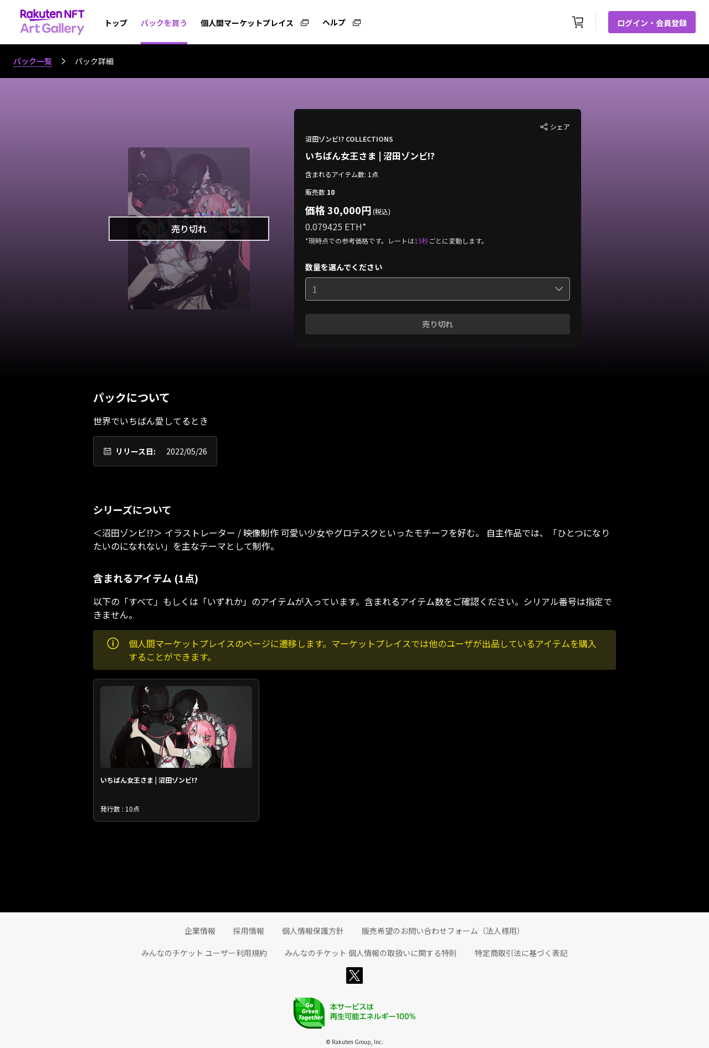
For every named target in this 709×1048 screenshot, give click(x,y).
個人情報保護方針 (313, 930)
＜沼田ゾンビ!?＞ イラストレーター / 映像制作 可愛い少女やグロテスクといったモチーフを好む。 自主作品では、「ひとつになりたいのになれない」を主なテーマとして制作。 (351, 539)
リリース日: (135, 451)
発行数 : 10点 (120, 808)
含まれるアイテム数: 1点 (341, 174)
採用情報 (248, 930)
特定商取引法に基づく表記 (521, 952)
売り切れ (437, 323)
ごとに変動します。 (458, 240)
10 (331, 192)
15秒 (421, 240)
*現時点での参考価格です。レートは (359, 240)
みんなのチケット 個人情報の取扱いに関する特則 (371, 952)
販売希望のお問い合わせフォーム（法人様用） (443, 930)
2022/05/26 (186, 451)
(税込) (381, 211)
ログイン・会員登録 (652, 22)
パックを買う (164, 22)
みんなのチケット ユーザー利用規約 (204, 952)
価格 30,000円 (338, 210)
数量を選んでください (343, 266)
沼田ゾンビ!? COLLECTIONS (349, 138)
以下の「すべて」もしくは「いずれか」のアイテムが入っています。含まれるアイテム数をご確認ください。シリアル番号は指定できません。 (352, 608)
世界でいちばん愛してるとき (150, 420)
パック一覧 (32, 60)
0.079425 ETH (333, 226)
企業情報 (199, 930)
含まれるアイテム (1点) (145, 578)
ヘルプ (334, 22)
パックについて (131, 397)
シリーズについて (132, 509)
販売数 (316, 192)
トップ (115, 22)
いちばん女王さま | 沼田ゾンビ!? (370, 155)
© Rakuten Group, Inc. (354, 1041)
